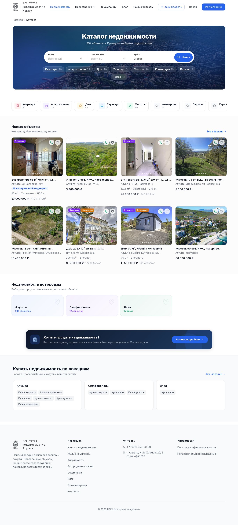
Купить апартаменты (51, 395)
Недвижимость (60, 6)
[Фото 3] (37, 173)
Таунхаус (120, 69)
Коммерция (164, 69)
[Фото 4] (39, 173)
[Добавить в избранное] (58, 142)
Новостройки (83, 6)
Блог (125, 6)
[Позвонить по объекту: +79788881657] (51, 142)
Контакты (73, 491)
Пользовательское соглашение (196, 453)
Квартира (53, 69)
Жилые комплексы (79, 453)
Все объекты (217, 131)
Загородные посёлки (80, 466)
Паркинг (186, 69)
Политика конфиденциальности (196, 447)
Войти (193, 6)
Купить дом (24, 401)
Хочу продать (171, 6)
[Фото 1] (32, 173)
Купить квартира (27, 395)
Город (51, 55)
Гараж (119, 77)
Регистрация (213, 6)
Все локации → (215, 377)
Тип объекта (96, 55)
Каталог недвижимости (82, 447)
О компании (108, 6)
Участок (141, 69)
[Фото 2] (34, 173)
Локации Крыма (77, 485)
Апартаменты (79, 69)
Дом (102, 69)
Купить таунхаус (43, 401)
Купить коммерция (28, 407)
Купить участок (64, 401)
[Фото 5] (41, 173)
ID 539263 (99, 249)
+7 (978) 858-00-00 (137, 446)
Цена (135, 55)
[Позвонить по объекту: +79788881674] (161, 142)
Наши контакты (143, 6)
